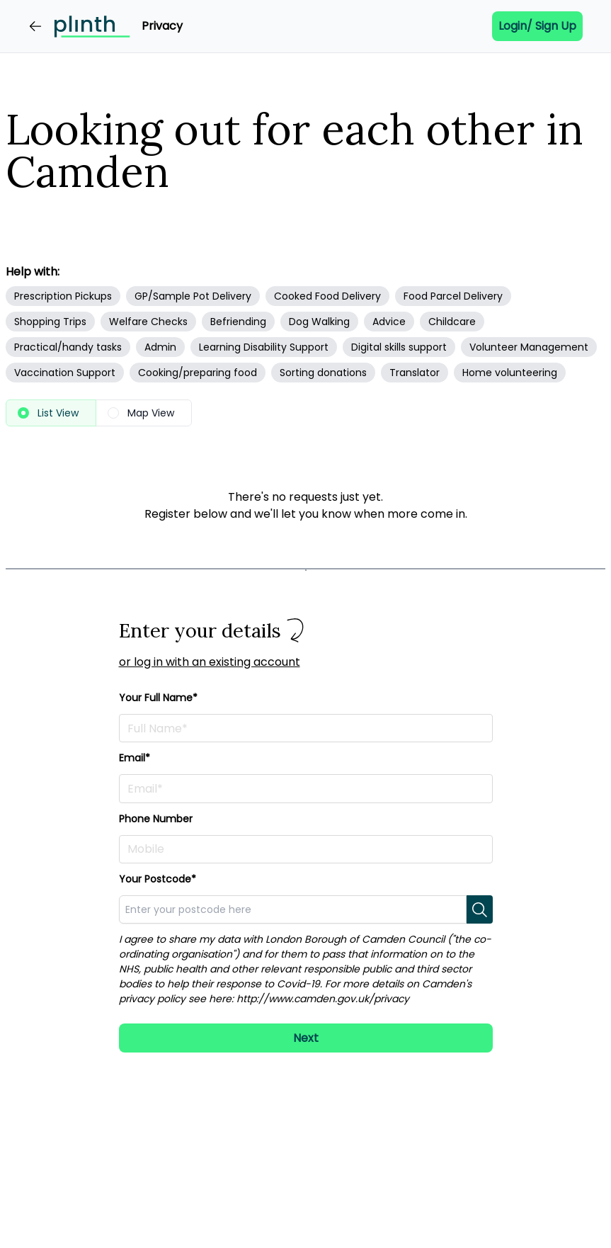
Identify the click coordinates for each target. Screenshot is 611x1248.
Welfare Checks (148, 321)
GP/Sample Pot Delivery (193, 296)
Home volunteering (509, 372)
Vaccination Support (64, 372)
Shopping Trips (50, 321)
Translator (414, 372)
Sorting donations (323, 372)
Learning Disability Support (264, 347)
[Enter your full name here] (306, 728)
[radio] (51, 412)
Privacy (162, 26)
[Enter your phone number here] (306, 849)
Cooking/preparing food (197, 372)
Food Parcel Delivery (453, 296)
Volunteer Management (528, 347)
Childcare (452, 321)
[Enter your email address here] (306, 788)
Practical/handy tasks (68, 347)
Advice (389, 321)
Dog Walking (319, 321)
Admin (160, 347)
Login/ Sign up (537, 26)
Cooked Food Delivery (327, 296)
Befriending (238, 321)
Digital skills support (399, 347)
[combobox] (293, 909)
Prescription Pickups (63, 296)
